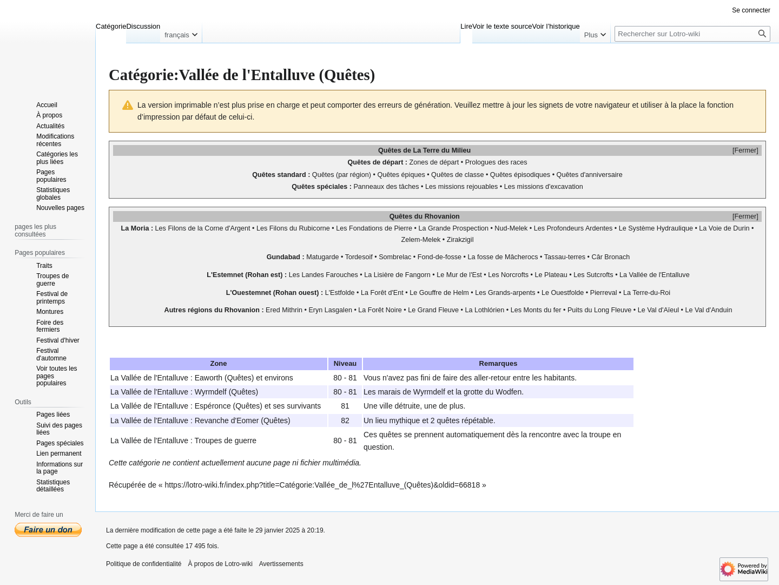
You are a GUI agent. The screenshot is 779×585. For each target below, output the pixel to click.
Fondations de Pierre (380, 228)
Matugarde (322, 257)
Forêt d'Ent (387, 293)
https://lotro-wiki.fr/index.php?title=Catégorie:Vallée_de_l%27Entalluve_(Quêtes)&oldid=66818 (322, 485)
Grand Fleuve (438, 310)
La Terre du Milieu (442, 150)
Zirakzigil (460, 240)
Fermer (746, 150)
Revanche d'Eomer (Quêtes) (243, 420)
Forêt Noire (385, 310)
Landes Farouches (329, 275)
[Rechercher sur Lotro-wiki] (692, 34)
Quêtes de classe (457, 175)
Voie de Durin (729, 228)
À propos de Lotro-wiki (220, 564)
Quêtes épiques (401, 175)
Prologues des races (496, 162)
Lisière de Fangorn (402, 275)
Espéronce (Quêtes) (228, 406)
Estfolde (342, 293)
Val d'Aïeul (663, 310)
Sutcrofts (599, 275)
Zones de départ (434, 162)
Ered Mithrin (284, 310)
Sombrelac (395, 257)
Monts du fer (543, 310)
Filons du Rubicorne (299, 228)
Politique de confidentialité (143, 564)
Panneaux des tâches (386, 186)
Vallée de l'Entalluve (659, 275)
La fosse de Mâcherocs (502, 257)
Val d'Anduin (713, 310)
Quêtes (389, 150)
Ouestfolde (567, 293)
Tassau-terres (564, 257)
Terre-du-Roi (651, 293)
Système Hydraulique (660, 228)
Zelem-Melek (421, 240)
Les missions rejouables (461, 186)
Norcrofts (515, 275)
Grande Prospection (458, 228)
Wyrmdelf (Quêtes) (226, 391)
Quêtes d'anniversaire (590, 175)
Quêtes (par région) (341, 175)
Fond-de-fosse (439, 257)
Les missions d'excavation (543, 186)
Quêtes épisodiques (520, 175)
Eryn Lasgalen (330, 310)
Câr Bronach (611, 257)
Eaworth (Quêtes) (224, 377)
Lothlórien (489, 310)
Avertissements (281, 564)
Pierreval (603, 293)
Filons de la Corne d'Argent (209, 228)
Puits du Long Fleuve (599, 310)
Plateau (555, 275)
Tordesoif (359, 257)
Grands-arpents (512, 293)
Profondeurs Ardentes (579, 228)
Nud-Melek (510, 228)
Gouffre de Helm (444, 293)
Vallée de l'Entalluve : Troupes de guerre (188, 440)
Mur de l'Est (464, 275)
